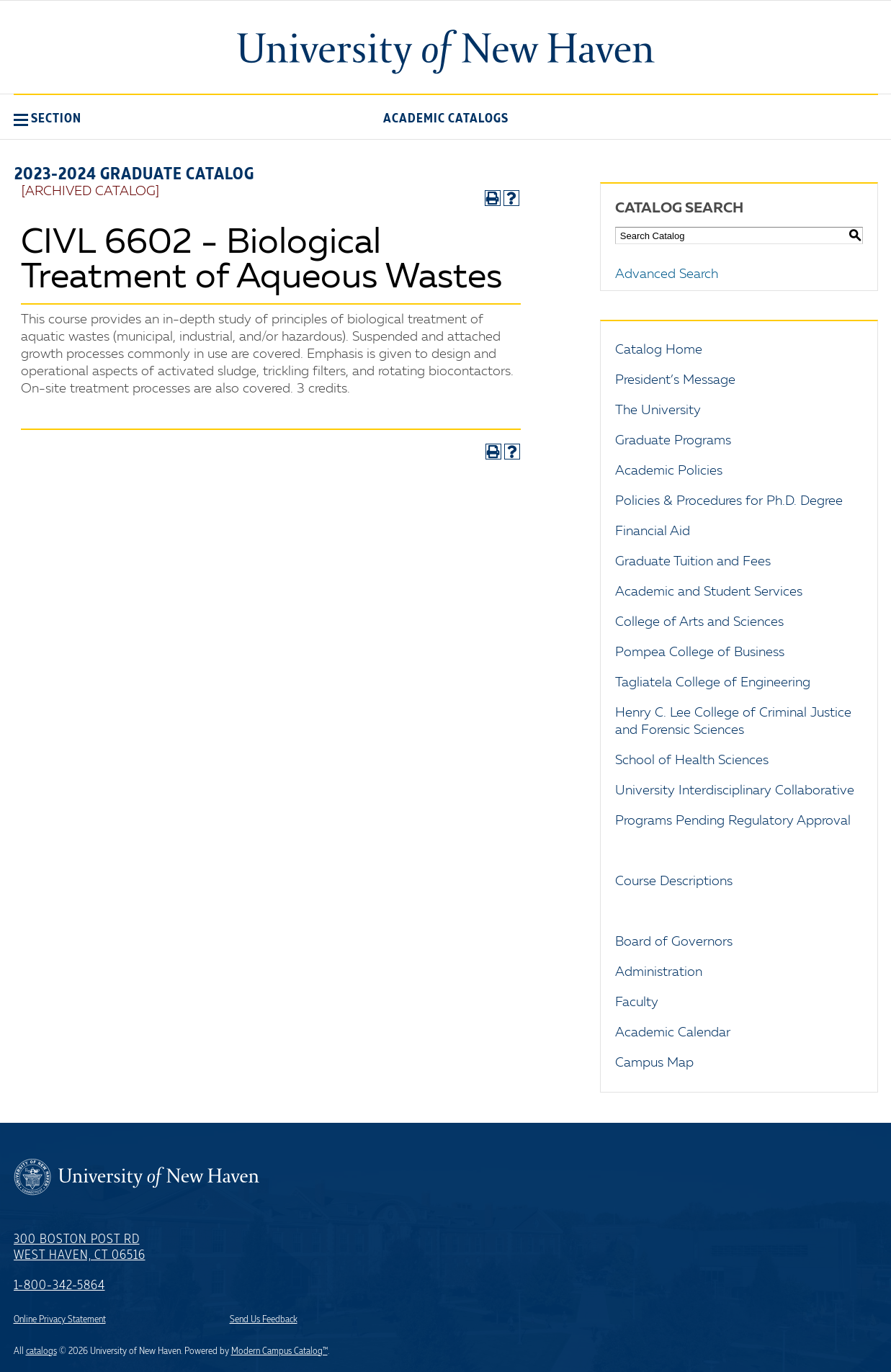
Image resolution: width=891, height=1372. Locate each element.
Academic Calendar (672, 1032)
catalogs (41, 1351)
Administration (658, 972)
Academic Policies (668, 471)
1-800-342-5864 (59, 1285)
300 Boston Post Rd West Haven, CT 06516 (79, 1247)
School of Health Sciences (692, 760)
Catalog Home (658, 350)
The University (658, 410)
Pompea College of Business (699, 652)
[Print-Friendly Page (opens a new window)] (493, 198)
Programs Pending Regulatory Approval (733, 821)
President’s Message (675, 380)
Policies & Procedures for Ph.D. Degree (729, 501)
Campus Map (654, 1063)
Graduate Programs (673, 440)
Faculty (636, 1002)
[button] (47, 118)
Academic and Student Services (708, 592)
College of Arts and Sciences (699, 622)
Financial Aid (652, 531)
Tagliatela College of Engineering (712, 682)
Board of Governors (674, 942)
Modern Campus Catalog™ (279, 1351)
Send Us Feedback (263, 1319)
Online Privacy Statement (60, 1319)
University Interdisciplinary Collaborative (734, 790)
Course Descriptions (674, 881)
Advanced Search (666, 274)
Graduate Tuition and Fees (693, 561)
